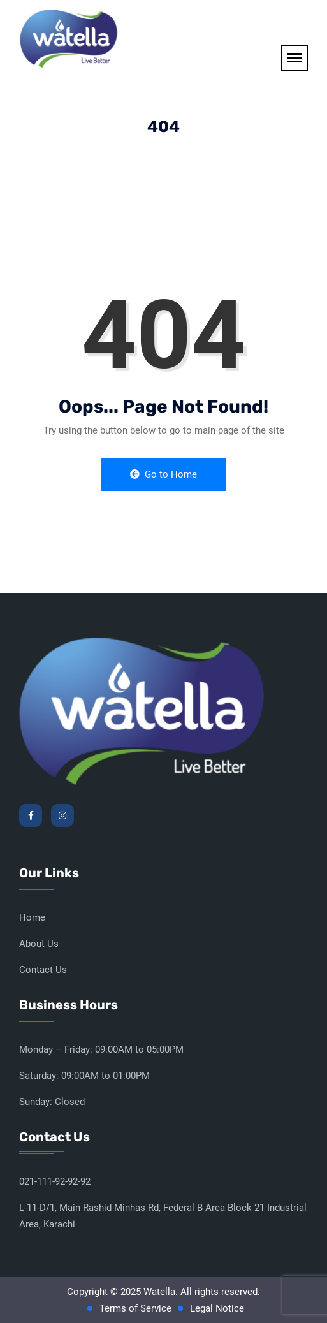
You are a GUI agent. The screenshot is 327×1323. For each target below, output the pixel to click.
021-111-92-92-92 (55, 1181)
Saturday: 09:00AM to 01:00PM (84, 1075)
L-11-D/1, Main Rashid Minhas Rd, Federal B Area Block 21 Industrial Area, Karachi (163, 1216)
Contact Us (43, 970)
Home (32, 917)
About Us (39, 943)
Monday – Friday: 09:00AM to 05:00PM (101, 1049)
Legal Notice (217, 1308)
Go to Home (163, 474)
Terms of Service (135, 1308)
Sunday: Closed (52, 1101)
